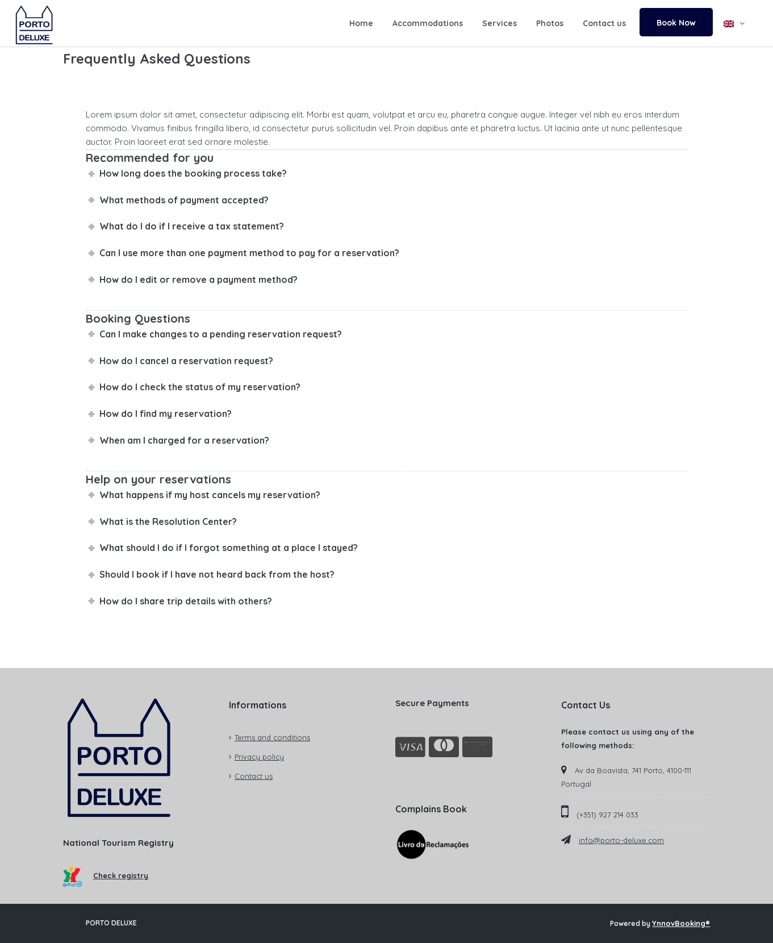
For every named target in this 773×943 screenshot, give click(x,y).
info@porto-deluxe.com (621, 840)
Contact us (604, 23)
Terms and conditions (272, 737)
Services (499, 23)
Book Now (676, 23)
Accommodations (427, 23)
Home (361, 23)
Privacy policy (259, 756)
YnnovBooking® (681, 923)
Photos (549, 23)
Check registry (106, 875)
